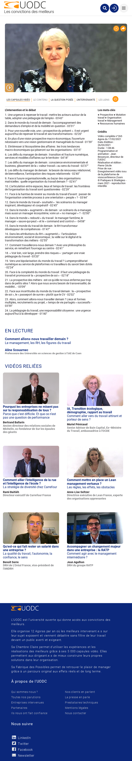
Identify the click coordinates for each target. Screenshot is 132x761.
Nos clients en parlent (80, 691)
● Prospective (105, 114)
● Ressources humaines (111, 123)
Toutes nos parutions (26, 697)
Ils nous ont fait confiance (29, 713)
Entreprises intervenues (27, 702)
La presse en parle (77, 697)
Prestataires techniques (81, 702)
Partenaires (19, 707)
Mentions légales (76, 707)
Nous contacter (75, 713)
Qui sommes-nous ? (24, 691)
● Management (113, 120)
